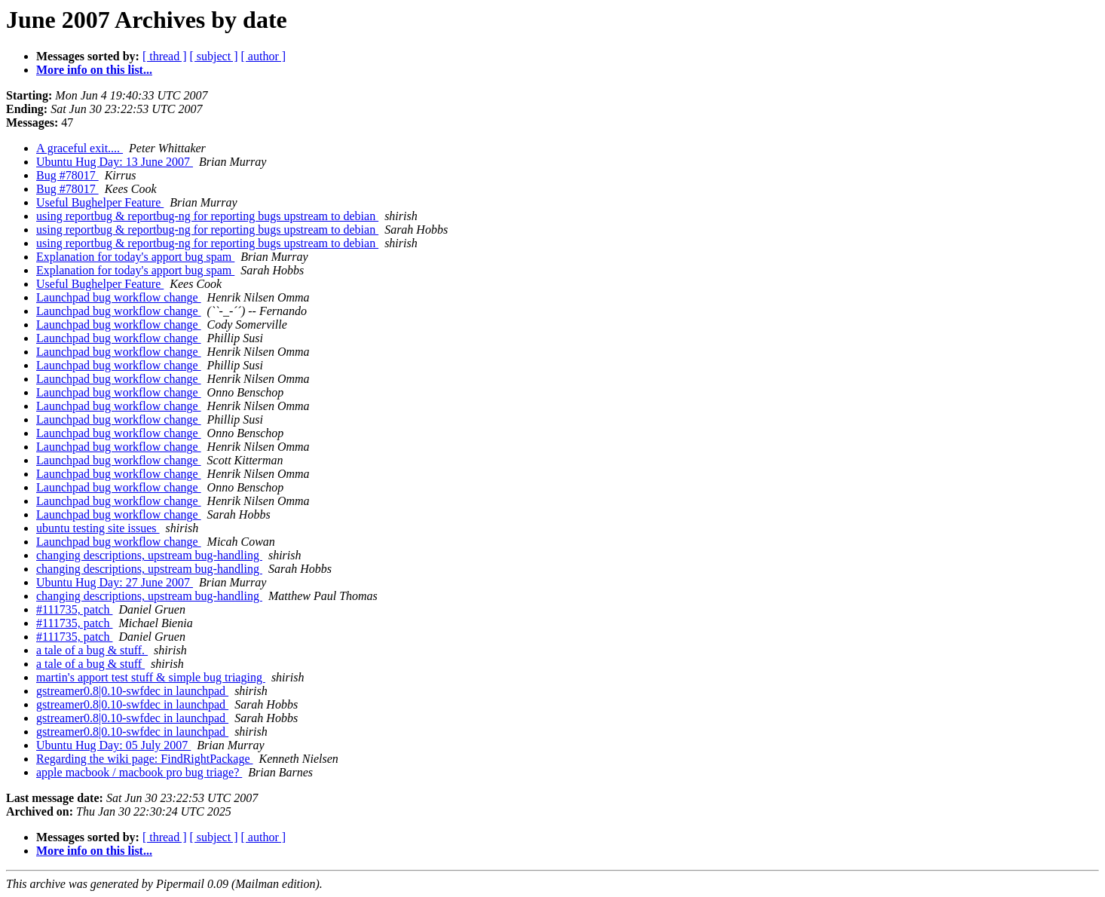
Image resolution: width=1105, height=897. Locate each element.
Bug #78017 (67, 175)
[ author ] (263, 56)
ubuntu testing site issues (98, 528)
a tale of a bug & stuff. (92, 650)
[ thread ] (164, 56)
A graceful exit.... (79, 148)
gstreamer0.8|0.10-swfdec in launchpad (132, 690)
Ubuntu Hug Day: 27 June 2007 (114, 582)
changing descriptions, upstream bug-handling (149, 555)
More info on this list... (94, 69)
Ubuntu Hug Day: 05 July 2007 (113, 745)
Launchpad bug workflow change (118, 297)
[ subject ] (214, 56)
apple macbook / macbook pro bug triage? (139, 772)
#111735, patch (74, 609)
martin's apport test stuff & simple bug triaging (150, 677)
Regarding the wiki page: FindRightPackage (144, 758)
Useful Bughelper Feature (100, 202)
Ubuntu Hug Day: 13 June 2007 (114, 161)
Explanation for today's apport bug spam (135, 256)
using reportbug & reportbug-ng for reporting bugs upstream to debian (207, 216)
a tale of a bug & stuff (90, 663)
